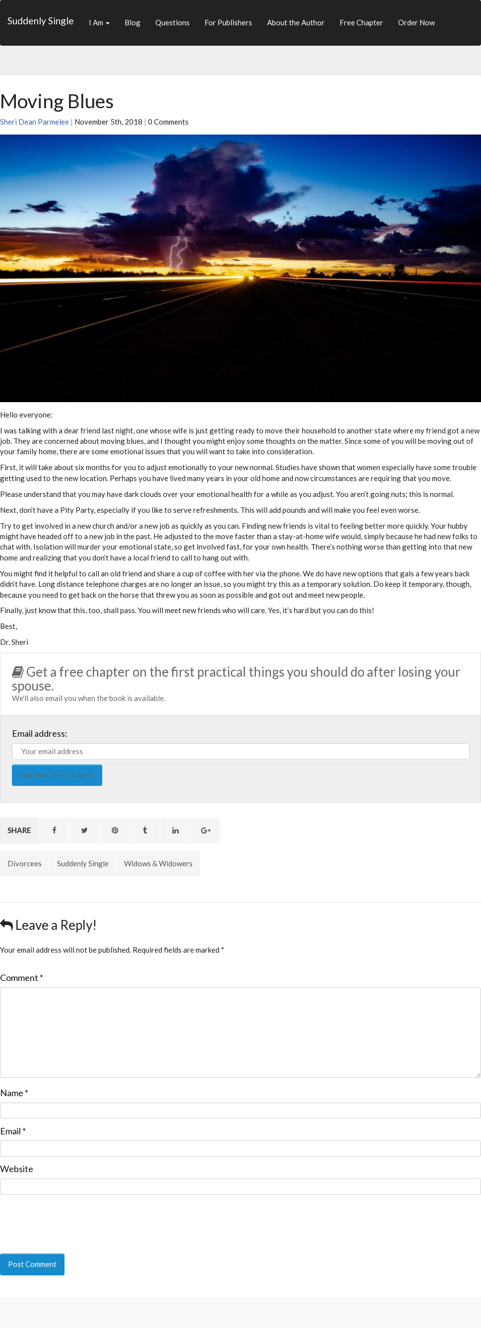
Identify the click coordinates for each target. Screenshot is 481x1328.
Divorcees (24, 863)
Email (13, 1130)
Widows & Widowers (158, 863)
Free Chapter (361, 22)
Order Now (416, 22)
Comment (21, 977)
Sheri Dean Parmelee (34, 121)
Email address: (40, 733)
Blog (132, 22)
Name (14, 1092)
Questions (172, 22)
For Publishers (228, 22)
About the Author (296, 22)
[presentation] (68, 1217)
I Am (99, 22)
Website (16, 1168)
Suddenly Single (40, 20)
